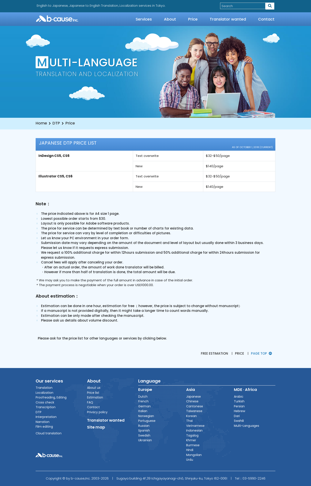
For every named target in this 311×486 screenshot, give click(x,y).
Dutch (143, 396)
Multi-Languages (246, 426)
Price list (93, 392)
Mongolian (194, 455)
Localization (44, 392)
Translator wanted (228, 19)
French (143, 401)
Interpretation (46, 417)
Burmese (193, 445)
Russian (143, 426)
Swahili (239, 421)
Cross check (45, 402)
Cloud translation (49, 433)
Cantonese (194, 406)
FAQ (90, 402)
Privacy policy (97, 412)
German (144, 406)
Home (41, 123)
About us (93, 388)
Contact (266, 19)
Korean (191, 416)
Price (193, 19)
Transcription (46, 407)
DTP (56, 123)
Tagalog (192, 435)
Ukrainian (145, 440)
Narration (42, 422)
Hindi (189, 450)
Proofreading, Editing (51, 397)
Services (144, 19)
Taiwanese (194, 411)
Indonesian (194, 430)
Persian (239, 406)
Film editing (44, 426)
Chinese (192, 401)
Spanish (144, 430)
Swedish (144, 435)
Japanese (193, 396)
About (170, 19)
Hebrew (239, 411)
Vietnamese (195, 426)
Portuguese (147, 421)
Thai (189, 421)
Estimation (95, 397)
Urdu (189, 459)
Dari (237, 416)
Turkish (239, 401)
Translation (44, 388)
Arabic (238, 396)
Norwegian (146, 416)
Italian (142, 411)
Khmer (191, 440)
